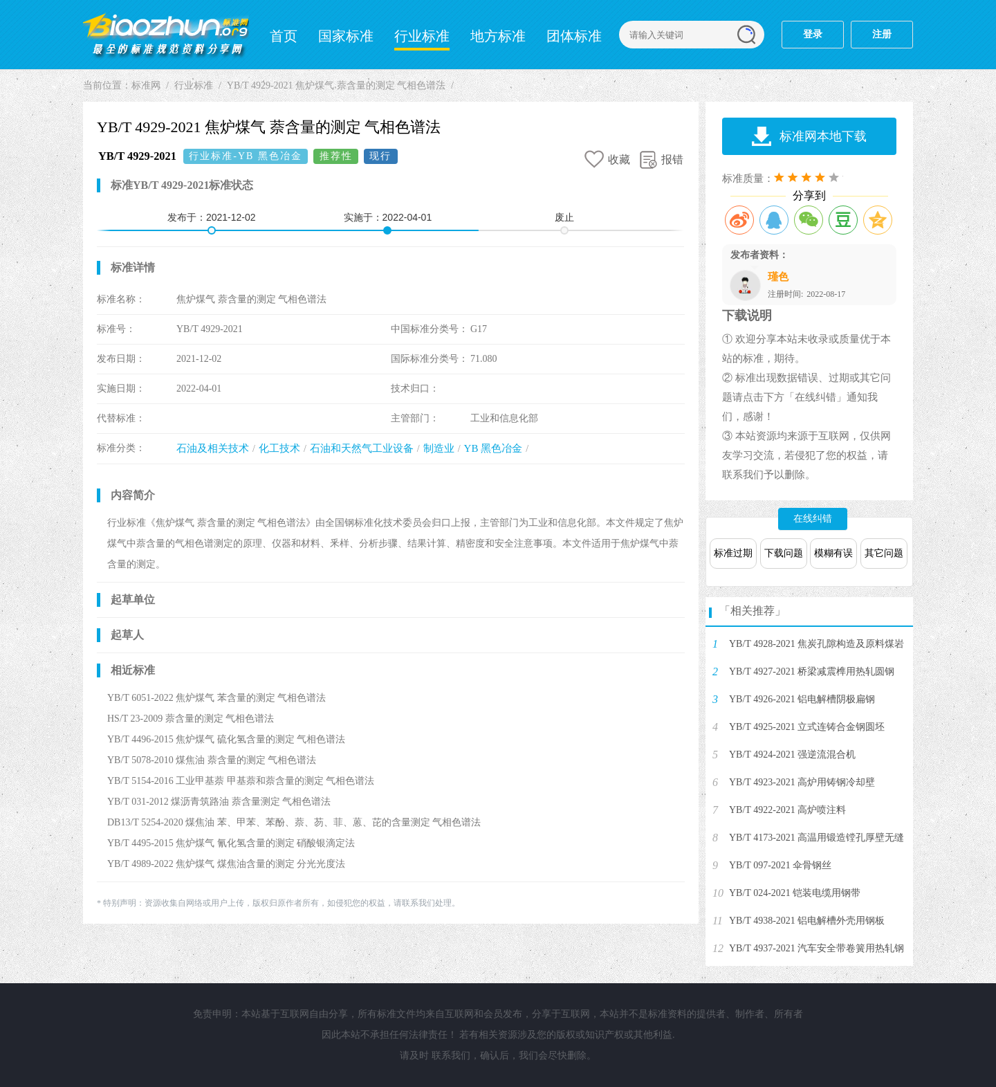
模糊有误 (833, 553)
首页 (283, 36)
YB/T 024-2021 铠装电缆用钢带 (794, 893)
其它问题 (884, 553)
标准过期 (733, 553)
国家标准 (346, 36)
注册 (882, 34)
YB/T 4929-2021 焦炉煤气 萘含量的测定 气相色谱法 (336, 85)
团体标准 (574, 36)
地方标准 (498, 36)
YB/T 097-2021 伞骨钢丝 (780, 865)
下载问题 (783, 553)
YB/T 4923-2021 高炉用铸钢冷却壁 (802, 782)
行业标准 (422, 36)
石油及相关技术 (212, 448)
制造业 (438, 448)
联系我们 (451, 1055)
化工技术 (279, 448)
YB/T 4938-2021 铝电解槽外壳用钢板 (807, 920)
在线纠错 (812, 518)
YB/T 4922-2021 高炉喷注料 (787, 810)
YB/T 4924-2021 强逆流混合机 (792, 754)
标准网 (166, 34)
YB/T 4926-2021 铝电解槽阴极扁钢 (802, 699)
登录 (812, 34)
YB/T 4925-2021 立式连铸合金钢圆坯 (807, 727)
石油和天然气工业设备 (362, 448)
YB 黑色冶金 (493, 448)
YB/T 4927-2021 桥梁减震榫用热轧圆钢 (811, 671)
